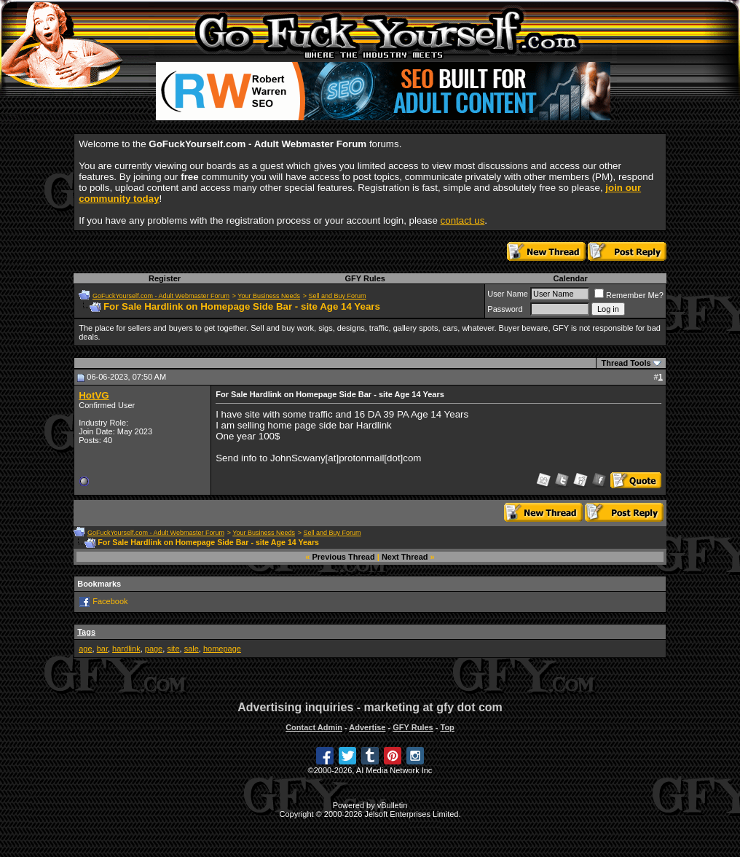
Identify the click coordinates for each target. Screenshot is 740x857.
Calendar (571, 278)
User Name (507, 293)
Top (447, 727)
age (85, 648)
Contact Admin (314, 727)
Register (165, 278)
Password (504, 309)
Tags (86, 631)
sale (191, 648)
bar (102, 648)
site (173, 648)
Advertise (367, 727)
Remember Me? (629, 295)
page (153, 648)
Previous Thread (343, 556)
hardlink (126, 648)
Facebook (109, 601)
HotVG (94, 395)
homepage (222, 648)
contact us (463, 220)
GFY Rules (365, 278)
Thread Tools (625, 363)
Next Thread (405, 556)
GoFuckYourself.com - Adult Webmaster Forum (160, 296)
